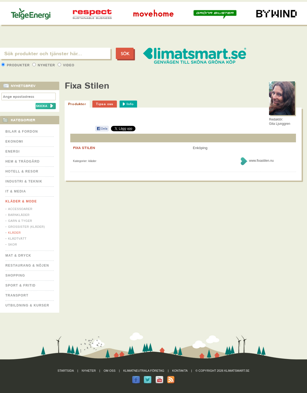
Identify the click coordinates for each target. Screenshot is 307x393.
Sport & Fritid (20, 285)
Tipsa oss (104, 104)
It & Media (15, 191)
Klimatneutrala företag (143, 370)
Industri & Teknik (23, 181)
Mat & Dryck (18, 255)
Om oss (110, 370)
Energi (12, 151)
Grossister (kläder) (26, 226)
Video (66, 65)
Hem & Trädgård (22, 161)
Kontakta (180, 370)
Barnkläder (19, 214)
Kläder (14, 232)
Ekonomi (14, 141)
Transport (16, 295)
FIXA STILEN (84, 148)
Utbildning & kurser (27, 305)
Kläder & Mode (21, 201)
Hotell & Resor (22, 171)
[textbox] (55, 53)
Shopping (15, 275)
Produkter (16, 65)
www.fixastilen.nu (261, 161)
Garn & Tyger (20, 220)
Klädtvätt (17, 238)
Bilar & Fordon (21, 131)
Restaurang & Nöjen (27, 265)
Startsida (66, 370)
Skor (12, 244)
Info (130, 104)
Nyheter (44, 65)
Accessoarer (20, 209)
